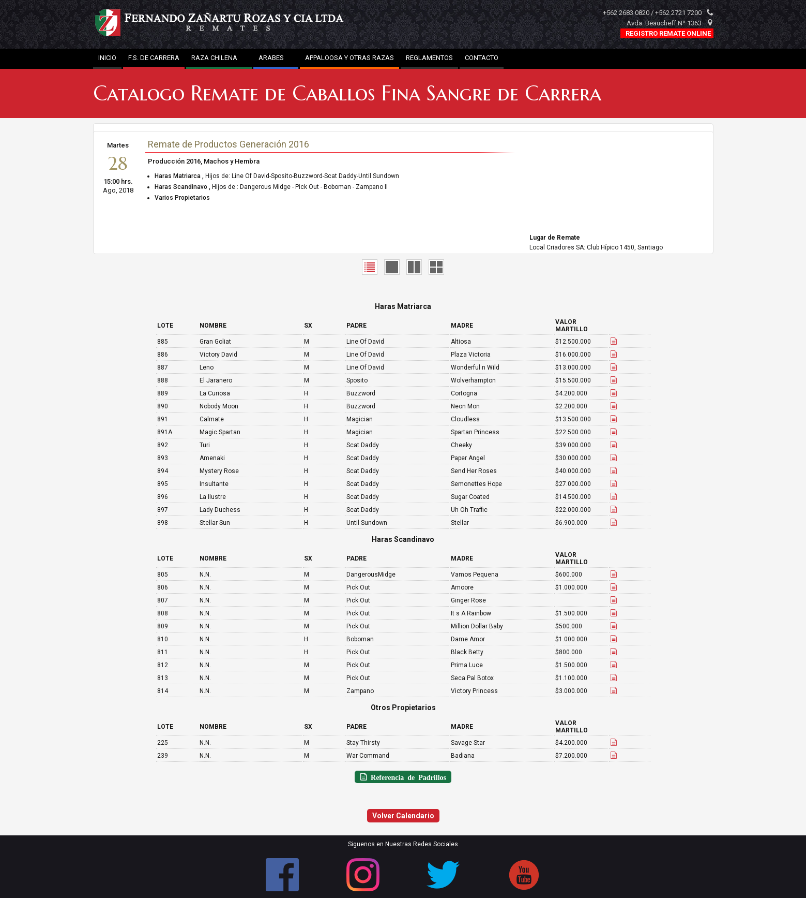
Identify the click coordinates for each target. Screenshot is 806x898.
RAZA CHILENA (219, 58)
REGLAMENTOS (429, 58)
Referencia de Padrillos (406, 777)
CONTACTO (481, 58)
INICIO (107, 58)
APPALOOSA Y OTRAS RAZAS (349, 58)
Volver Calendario (403, 816)
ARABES (275, 58)
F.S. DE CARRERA (153, 58)
